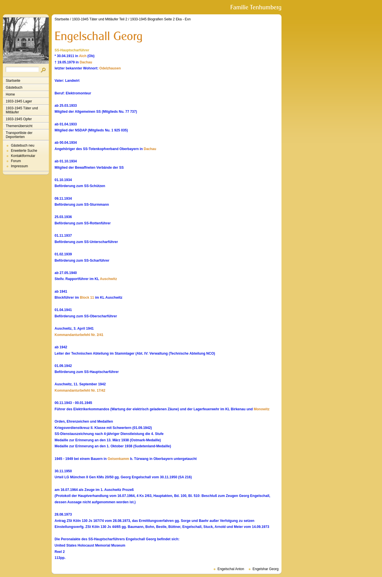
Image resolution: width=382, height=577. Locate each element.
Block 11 (87, 298)
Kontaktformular (23, 156)
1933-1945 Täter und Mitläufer (22, 110)
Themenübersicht (19, 126)
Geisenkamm (118, 459)
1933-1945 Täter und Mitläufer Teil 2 (99, 19)
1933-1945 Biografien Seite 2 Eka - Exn (160, 19)
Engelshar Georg (265, 569)
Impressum (19, 166)
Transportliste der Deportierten (19, 135)
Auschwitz (108, 279)
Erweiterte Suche (24, 151)
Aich (82, 56)
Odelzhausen (110, 68)
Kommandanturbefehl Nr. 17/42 (80, 390)
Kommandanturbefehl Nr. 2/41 (79, 335)
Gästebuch (14, 88)
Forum (16, 161)
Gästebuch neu (22, 145)
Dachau (86, 62)
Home (10, 94)
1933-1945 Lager (19, 101)
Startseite (13, 81)
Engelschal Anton (230, 569)
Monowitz (262, 409)
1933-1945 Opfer (19, 119)
